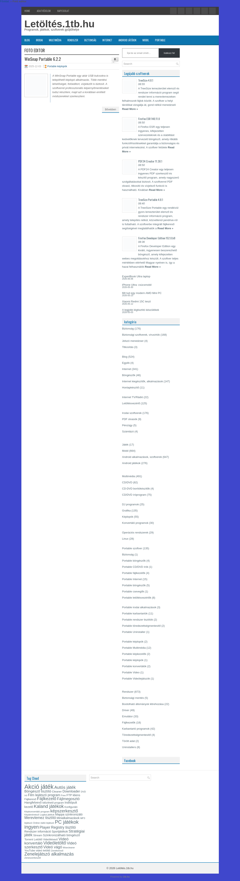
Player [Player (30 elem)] (44, 827)
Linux (125, 538)
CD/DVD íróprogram (134, 494)
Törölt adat (128, 741)
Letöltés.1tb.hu (59, 23)
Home (27, 11)
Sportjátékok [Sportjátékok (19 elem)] (60, 831)
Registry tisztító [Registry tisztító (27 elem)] (63, 827)
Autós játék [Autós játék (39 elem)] (65, 787)
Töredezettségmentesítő (136, 734)
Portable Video (131, 672)
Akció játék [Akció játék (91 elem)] (39, 786)
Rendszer (72, 40)
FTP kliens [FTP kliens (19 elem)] (73, 795)
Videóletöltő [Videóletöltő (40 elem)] (54, 843)
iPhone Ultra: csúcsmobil (137, 284)
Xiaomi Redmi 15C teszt (136, 301)
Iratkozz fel (169, 53)
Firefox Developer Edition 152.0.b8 (156, 238)
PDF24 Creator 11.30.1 (150, 161)
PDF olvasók (129, 419)
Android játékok (127, 40)
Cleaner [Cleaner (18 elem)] (57, 791)
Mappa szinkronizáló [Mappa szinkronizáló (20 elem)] (69, 814)
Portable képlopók (57, 66)
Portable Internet (132, 579)
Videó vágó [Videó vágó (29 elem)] (52, 847)
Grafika (126, 510)
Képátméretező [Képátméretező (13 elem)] (31, 814)
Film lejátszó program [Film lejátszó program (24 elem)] (44, 795)
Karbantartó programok (136, 728)
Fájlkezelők (129, 722)
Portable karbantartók (135, 613)
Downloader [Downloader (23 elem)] (71, 791)
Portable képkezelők (134, 653)
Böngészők (128, 375)
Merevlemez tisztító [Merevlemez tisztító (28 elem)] (40, 818)
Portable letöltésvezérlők (136, 597)
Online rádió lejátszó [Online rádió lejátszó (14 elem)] (43, 823)
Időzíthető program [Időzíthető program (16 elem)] (53, 802)
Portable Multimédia (134, 647)
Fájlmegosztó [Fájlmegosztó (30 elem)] (68, 799)
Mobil (146, 40)
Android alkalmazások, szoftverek (142, 456)
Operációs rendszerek (135, 532)
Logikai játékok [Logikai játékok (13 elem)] (47, 814)
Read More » (130, 109)
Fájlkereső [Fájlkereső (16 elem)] (30, 799)
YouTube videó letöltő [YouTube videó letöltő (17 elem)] (37, 850)
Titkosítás (127, 347)
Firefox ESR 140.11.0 (149, 118)
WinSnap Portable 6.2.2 (42, 59)
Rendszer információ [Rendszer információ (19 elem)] (37, 831)
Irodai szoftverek (132, 413)
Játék (125, 444)
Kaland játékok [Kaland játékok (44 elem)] (49, 806)
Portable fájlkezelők (133, 573)
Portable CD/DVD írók (135, 566)
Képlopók (127, 516)
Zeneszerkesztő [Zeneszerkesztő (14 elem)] (32, 858)
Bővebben (110, 109)
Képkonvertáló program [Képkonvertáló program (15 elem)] (37, 811)
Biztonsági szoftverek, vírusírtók (141, 334)
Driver (125, 710)
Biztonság (90, 40)
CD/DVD (127, 482)
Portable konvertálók (134, 666)
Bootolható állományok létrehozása (143, 704)
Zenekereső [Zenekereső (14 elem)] (57, 850)
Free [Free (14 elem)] (63, 795)
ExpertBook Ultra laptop (136, 276)
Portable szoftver (132, 548)
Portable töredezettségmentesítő (141, 625)
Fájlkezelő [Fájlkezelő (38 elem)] (46, 798)
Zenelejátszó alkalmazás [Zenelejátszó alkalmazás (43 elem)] (49, 854)
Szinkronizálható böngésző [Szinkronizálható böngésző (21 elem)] (61, 835)
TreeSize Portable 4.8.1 (150, 199)
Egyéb (126, 362)
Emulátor (127, 716)
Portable (160, 40)
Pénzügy (127, 425)
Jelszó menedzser (133, 340)
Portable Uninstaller (133, 631)
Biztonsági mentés (133, 697)
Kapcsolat (63, 11)
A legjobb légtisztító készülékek (140, 309)
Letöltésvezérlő (131, 403)
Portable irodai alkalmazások (139, 607)
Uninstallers (129, 747)
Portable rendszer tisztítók (137, 619)
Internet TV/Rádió (132, 397)
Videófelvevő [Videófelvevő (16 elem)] (50, 839)
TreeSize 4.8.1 (145, 80)
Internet (107, 40)
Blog (27, 40)
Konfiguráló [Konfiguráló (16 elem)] (70, 807)
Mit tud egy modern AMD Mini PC (142, 293)
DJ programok (130, 504)
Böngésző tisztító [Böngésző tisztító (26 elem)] (37, 791)
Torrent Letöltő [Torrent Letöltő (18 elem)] (33, 839)
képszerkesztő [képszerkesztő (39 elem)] (64, 810)
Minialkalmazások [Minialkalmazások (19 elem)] (68, 818)
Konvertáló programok (135, 522)
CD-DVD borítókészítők (136, 488)
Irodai (39, 40)
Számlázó (128, 431)
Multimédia (55, 40)
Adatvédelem (44, 11)
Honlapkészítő (130, 387)
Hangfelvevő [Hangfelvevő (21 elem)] (33, 802)
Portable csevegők (133, 591)
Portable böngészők (134, 560)
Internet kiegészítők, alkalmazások (142, 381)
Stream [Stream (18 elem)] (37, 835)
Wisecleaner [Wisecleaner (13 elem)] (69, 847)
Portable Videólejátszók (136, 678)
